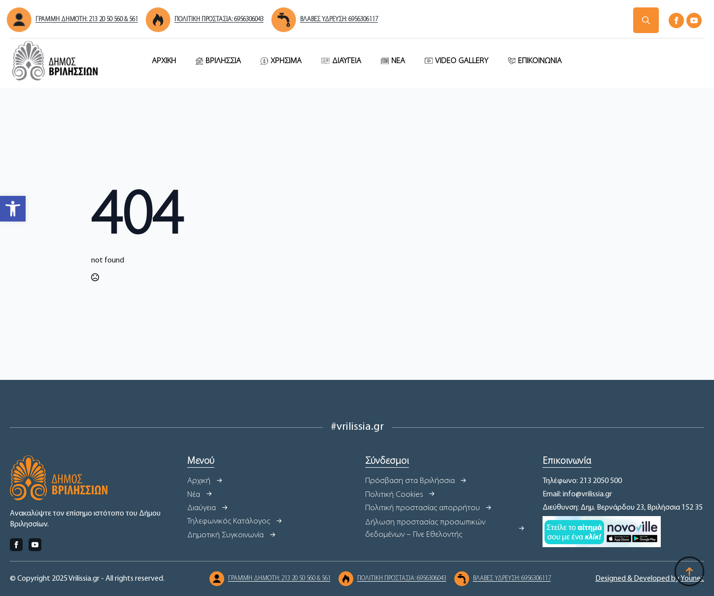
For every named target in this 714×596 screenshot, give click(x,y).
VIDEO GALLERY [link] (461, 61)
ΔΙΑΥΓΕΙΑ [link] (346, 61)
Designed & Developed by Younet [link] (649, 579)
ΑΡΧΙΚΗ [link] (164, 61)
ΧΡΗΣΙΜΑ (286, 61)
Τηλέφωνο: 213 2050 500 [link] (582, 481)
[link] (13, 209)
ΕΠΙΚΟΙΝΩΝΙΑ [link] (540, 61)
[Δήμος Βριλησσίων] (646, 20)
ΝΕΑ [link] (398, 61)
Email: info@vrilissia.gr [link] (577, 494)
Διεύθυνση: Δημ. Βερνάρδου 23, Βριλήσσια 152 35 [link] (623, 508)
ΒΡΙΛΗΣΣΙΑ (223, 61)
